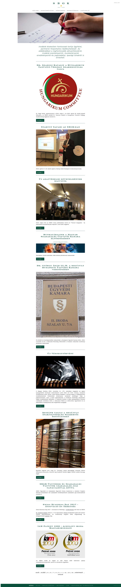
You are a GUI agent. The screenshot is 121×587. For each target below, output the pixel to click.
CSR (67, 585)
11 (65, 575)
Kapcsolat (85, 10)
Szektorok (60, 10)
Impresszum (117, 585)
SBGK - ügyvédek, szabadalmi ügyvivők (61, 5)
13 (72, 575)
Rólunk (36, 10)
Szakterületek (47, 10)
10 (62, 575)
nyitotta (47, 519)
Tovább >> (40, 120)
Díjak (38, 585)
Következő (79, 575)
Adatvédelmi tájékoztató (82, 585)
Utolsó (60, 577)
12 (69, 575)
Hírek (31, 585)
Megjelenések (48, 585)
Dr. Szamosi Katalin (41, 515)
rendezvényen (70, 512)
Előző (43, 575)
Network (60, 585)
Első (37, 575)
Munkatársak (73, 10)
